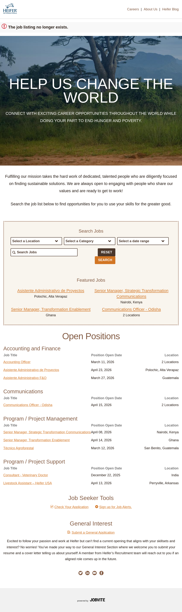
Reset (106, 252)
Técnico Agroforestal (18, 448)
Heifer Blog (170, 9)
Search (105, 260)
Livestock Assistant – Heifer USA (27, 483)
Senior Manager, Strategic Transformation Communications (47, 432)
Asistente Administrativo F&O (24, 378)
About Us (150, 9)
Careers (133, 9)
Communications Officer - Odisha (131, 309)
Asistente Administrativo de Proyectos (50, 290)
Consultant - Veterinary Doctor (25, 475)
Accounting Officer (17, 362)
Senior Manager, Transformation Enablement (51, 309)
